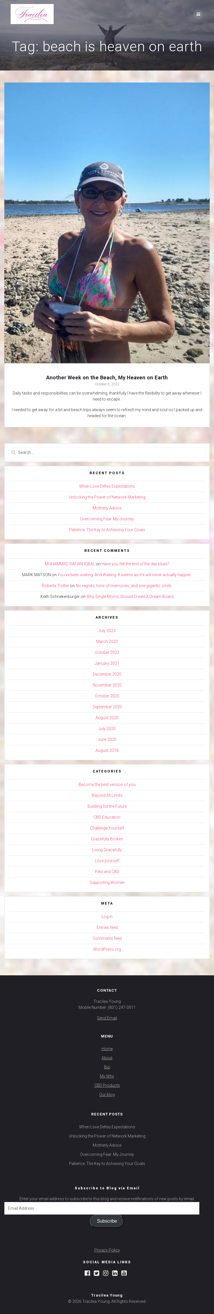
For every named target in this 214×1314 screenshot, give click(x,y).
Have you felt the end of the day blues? (136, 564)
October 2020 (107, 696)
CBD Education (107, 817)
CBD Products (107, 1085)
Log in (107, 916)
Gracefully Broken (107, 839)
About (107, 1058)
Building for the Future (107, 806)
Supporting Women (107, 882)
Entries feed (107, 927)
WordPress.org (107, 949)
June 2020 (107, 739)
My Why (107, 1076)
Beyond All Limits (107, 795)
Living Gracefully (107, 850)
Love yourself (107, 860)
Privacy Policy (107, 1250)
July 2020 (107, 728)
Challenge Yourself (107, 828)
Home (107, 1048)
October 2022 (107, 652)
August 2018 (107, 750)
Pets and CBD (107, 871)
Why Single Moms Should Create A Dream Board (130, 596)
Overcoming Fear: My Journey (107, 519)
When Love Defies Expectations (107, 486)
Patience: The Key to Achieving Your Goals (107, 529)
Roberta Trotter (55, 585)
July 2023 (107, 630)
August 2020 (107, 717)
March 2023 (107, 641)
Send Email (107, 1018)
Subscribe (107, 1221)
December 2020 (107, 674)
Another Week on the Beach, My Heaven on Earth (107, 377)
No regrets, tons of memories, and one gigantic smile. (124, 585)
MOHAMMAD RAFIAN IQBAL (70, 564)
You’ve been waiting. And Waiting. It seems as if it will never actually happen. (124, 574)
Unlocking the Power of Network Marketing (107, 497)
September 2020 (107, 707)
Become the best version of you (107, 784)
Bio (107, 1067)
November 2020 (107, 685)
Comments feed (107, 938)
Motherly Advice (107, 508)
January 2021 (107, 663)
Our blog (107, 1094)
